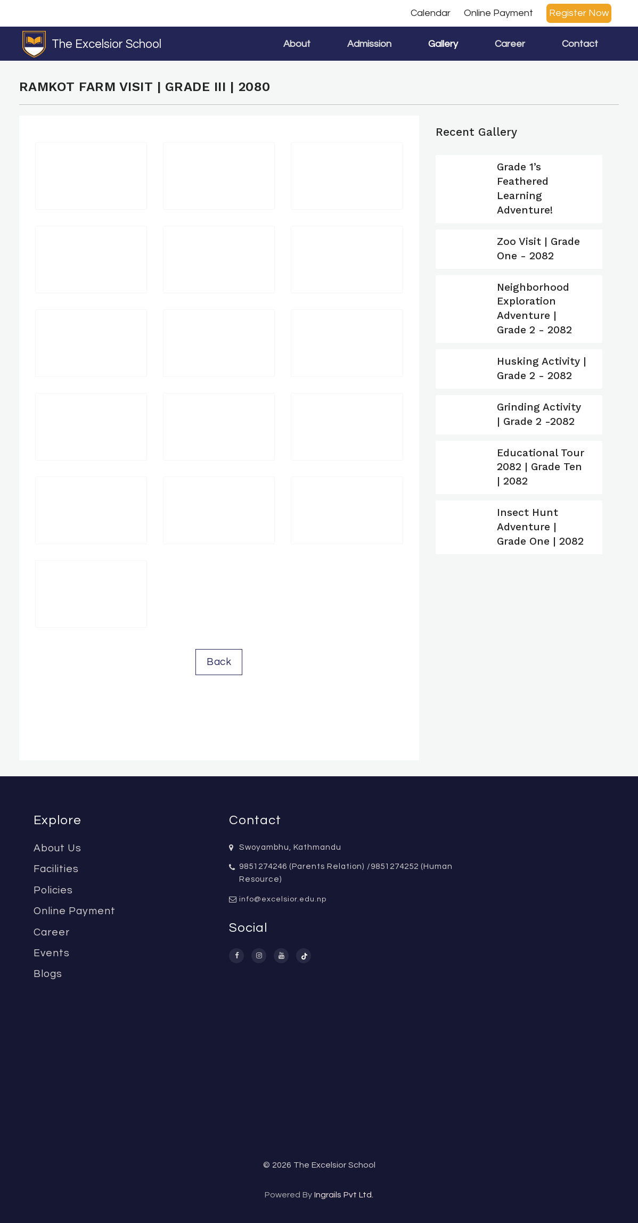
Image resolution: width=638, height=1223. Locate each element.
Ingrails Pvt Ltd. (343, 1195)
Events (52, 953)
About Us (57, 848)
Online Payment (498, 13)
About (296, 44)
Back (219, 661)
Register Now (579, 13)
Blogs (48, 973)
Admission (369, 44)
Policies (53, 890)
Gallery (443, 44)
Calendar (431, 13)
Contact (580, 44)
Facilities (56, 869)
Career (510, 44)
